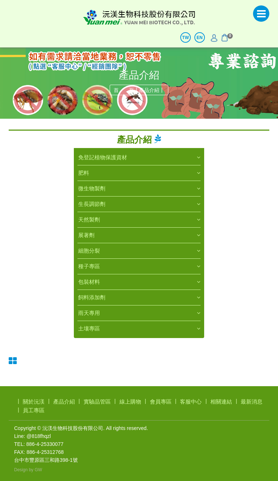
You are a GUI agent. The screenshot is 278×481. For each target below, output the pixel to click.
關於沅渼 (34, 401)
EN (200, 37)
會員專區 (161, 401)
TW (185, 37)
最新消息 (251, 401)
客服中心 (191, 401)
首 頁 (124, 90)
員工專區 (34, 410)
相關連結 (221, 401)
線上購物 (130, 401)
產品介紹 (149, 90)
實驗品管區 (97, 401)
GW (38, 469)
